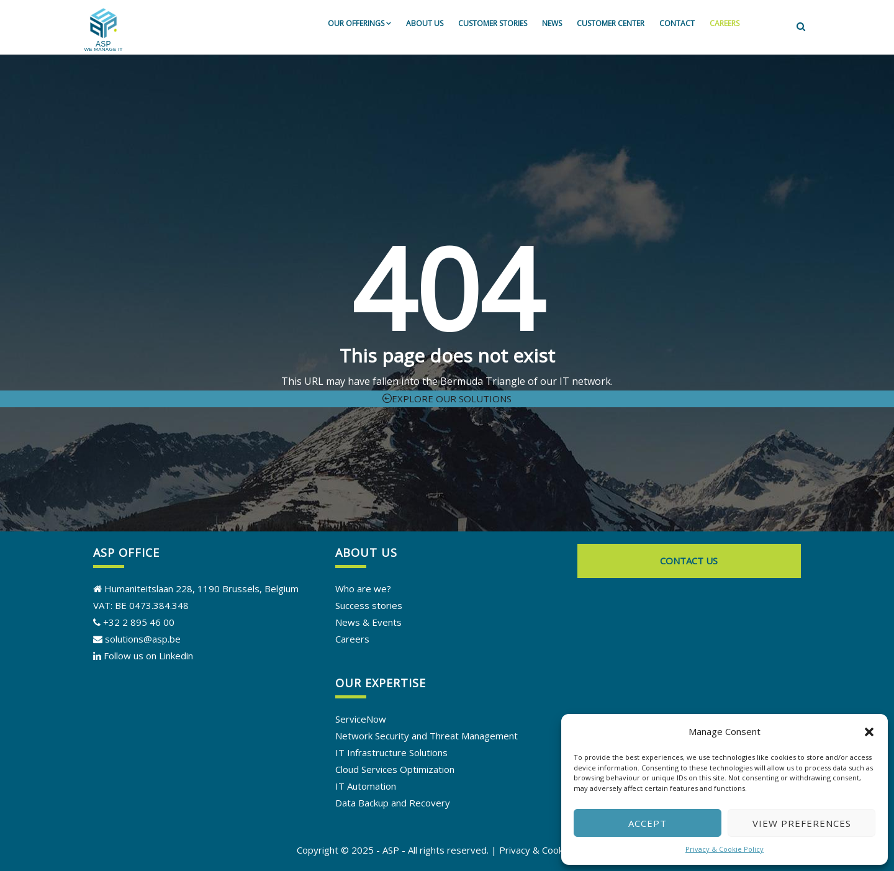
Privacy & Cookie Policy (724, 849)
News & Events (368, 622)
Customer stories (492, 23)
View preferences (801, 823)
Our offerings (359, 23)
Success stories (368, 605)
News (552, 23)
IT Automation (365, 786)
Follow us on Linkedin (148, 655)
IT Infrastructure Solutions (391, 752)
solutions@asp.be (137, 639)
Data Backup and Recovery (392, 803)
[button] (869, 732)
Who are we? (363, 588)
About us (424, 23)
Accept (647, 823)
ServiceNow (360, 719)
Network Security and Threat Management (426, 735)
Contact (677, 23)
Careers (724, 23)
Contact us (689, 560)
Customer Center (610, 23)
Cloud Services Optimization (394, 769)
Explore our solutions (447, 398)
